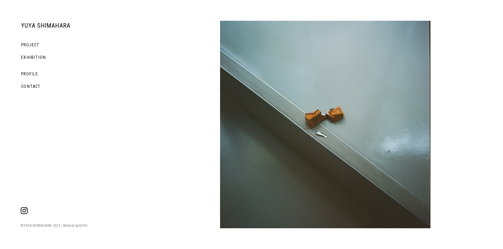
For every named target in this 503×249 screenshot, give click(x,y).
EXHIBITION (33, 57)
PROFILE (29, 74)
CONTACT (30, 86)
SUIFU (83, 226)
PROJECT (30, 45)
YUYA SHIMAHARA (45, 25)
